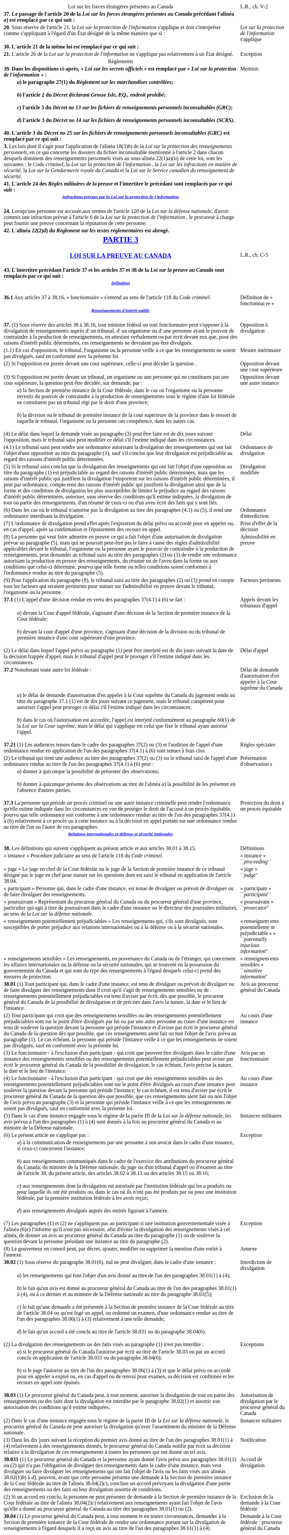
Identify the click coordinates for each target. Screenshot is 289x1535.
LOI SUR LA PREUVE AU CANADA (120, 255)
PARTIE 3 (120, 239)
